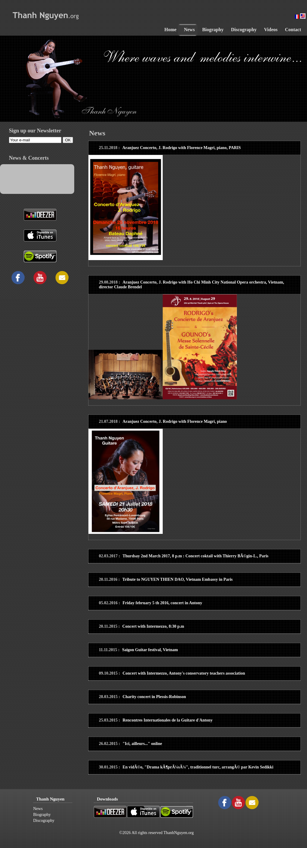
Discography (44, 820)
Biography (42, 814)
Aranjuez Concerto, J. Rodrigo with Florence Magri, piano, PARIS (181, 147)
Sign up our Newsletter (35, 131)
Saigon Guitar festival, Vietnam (150, 650)
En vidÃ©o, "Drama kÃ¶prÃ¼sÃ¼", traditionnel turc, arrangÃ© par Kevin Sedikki (198, 767)
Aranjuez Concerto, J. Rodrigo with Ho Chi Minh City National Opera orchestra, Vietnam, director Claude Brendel (191, 284)
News (38, 808)
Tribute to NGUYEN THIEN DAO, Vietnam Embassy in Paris (177, 579)
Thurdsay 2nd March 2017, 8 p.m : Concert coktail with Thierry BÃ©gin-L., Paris (195, 556)
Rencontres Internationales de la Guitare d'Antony (168, 720)
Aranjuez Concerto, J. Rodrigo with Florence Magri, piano (175, 421)
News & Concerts (29, 158)
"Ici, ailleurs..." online (142, 743)
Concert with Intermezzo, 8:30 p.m (153, 626)
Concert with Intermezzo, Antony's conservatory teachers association (184, 673)
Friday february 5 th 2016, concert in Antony (162, 603)
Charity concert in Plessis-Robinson (154, 696)
